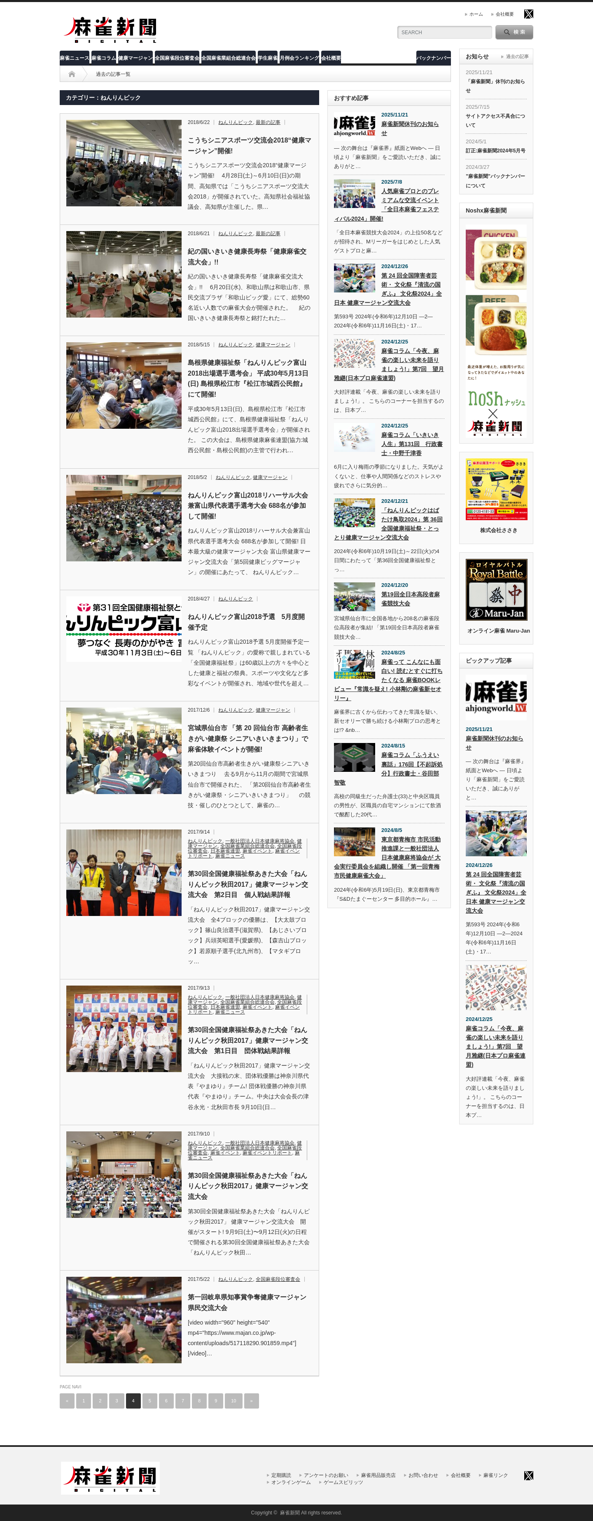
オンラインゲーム (291, 1482)
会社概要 (505, 14)
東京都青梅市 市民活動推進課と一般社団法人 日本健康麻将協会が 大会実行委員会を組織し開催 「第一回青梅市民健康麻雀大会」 (387, 857)
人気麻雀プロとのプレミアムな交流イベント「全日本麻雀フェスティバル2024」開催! (386, 205)
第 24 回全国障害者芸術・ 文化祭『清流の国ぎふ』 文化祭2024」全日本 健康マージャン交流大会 (388, 289)
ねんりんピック (235, 122)
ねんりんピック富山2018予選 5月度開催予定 (246, 622)
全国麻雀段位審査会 (177, 58)
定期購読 (281, 1475)
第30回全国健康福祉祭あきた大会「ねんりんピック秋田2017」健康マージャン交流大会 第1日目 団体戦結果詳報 (248, 1040)
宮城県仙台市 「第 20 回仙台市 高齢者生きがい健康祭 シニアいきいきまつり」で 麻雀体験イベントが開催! (248, 738)
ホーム (476, 14)
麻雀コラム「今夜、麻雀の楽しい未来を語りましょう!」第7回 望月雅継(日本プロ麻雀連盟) (389, 364)
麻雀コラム (103, 58)
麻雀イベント (257, 851)
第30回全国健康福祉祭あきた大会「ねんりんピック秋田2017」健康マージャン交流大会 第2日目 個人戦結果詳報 (248, 884)
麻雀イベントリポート (267, 1153)
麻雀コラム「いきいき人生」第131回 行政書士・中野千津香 (412, 444)
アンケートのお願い (326, 1475)
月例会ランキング (299, 58)
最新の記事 (268, 122)
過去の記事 (517, 56)
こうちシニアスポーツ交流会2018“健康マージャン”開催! (249, 145)
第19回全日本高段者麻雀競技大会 (410, 599)
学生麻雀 (268, 58)
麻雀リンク (495, 1475)
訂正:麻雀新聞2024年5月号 (495, 151)
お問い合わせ (423, 1475)
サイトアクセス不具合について (495, 120)
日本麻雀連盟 (225, 851)
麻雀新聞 (290, 1513)
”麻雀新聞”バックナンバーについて (495, 180)
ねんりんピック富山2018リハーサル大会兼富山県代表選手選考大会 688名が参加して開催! (248, 506)
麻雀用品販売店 (378, 1475)
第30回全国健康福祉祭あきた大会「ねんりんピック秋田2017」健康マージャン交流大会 (248, 1186)
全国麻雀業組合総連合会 (228, 58)
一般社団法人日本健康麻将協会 (259, 841)
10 (233, 1400)
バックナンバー (433, 58)
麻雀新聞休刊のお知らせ (410, 128)
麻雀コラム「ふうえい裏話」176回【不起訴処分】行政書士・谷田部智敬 (388, 768)
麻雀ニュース (74, 58)
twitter (528, 14)
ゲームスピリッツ (343, 1482)
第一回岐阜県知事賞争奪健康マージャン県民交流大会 (247, 1302)
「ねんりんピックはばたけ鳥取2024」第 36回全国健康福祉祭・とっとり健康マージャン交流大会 (388, 524)
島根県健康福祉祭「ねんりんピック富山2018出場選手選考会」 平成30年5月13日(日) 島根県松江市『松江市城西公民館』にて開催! (248, 378)
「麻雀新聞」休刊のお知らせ (495, 86)
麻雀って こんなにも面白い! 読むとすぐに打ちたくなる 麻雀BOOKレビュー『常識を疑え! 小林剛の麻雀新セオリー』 (388, 680)
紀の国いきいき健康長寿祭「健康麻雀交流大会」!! (247, 257)
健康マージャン (135, 58)
